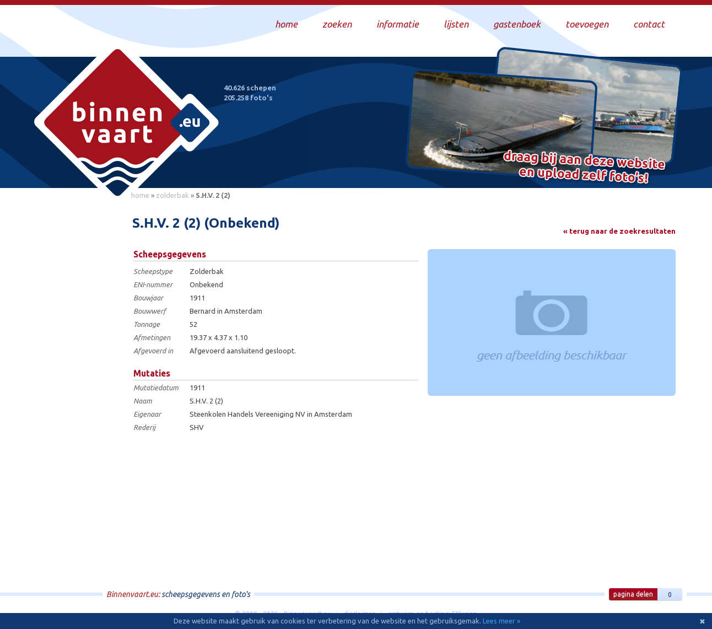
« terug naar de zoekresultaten (619, 231)
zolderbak (172, 195)
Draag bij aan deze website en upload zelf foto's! (584, 167)
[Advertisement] (75, 370)
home (140, 195)
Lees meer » (501, 621)
